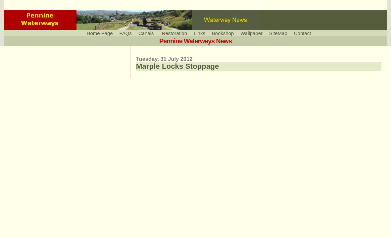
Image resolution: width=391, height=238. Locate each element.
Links (199, 33)
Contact (302, 33)
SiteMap (278, 33)
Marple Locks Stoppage (177, 66)
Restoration (174, 33)
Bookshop (223, 33)
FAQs (126, 33)
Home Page (100, 33)
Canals (146, 33)
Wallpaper (251, 33)
